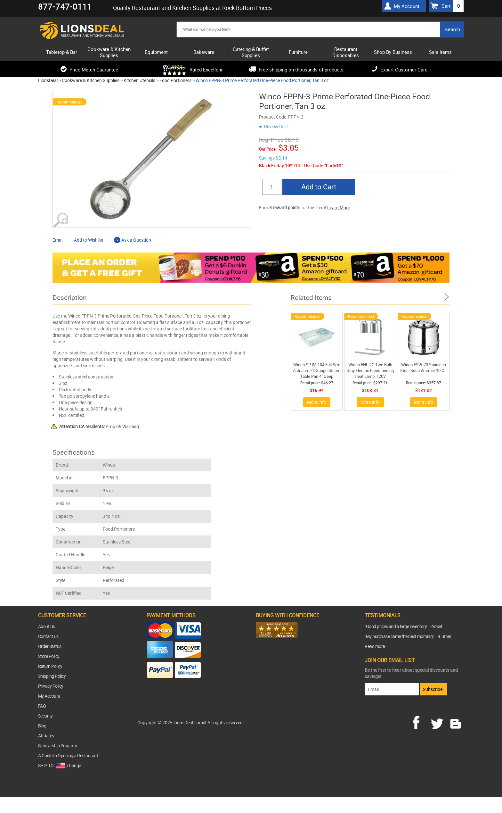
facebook (421, 722)
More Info (316, 402)
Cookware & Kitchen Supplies (90, 80)
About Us (46, 626)
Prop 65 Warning (99, 426)
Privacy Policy (50, 686)
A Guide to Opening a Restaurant (68, 755)
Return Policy (50, 666)
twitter (438, 722)
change (74, 765)
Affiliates (46, 736)
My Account (49, 696)
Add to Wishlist (88, 240)
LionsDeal (48, 80)
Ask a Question (132, 240)
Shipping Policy (52, 676)
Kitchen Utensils (139, 80)
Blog (42, 726)
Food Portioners (175, 80)
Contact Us (48, 636)
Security (45, 716)
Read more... (376, 646)
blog (456, 722)
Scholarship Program (57, 745)
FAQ (42, 706)
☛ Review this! (273, 126)
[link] (268, 650)
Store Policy (49, 656)
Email (58, 240)
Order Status (49, 646)
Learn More (338, 207)
